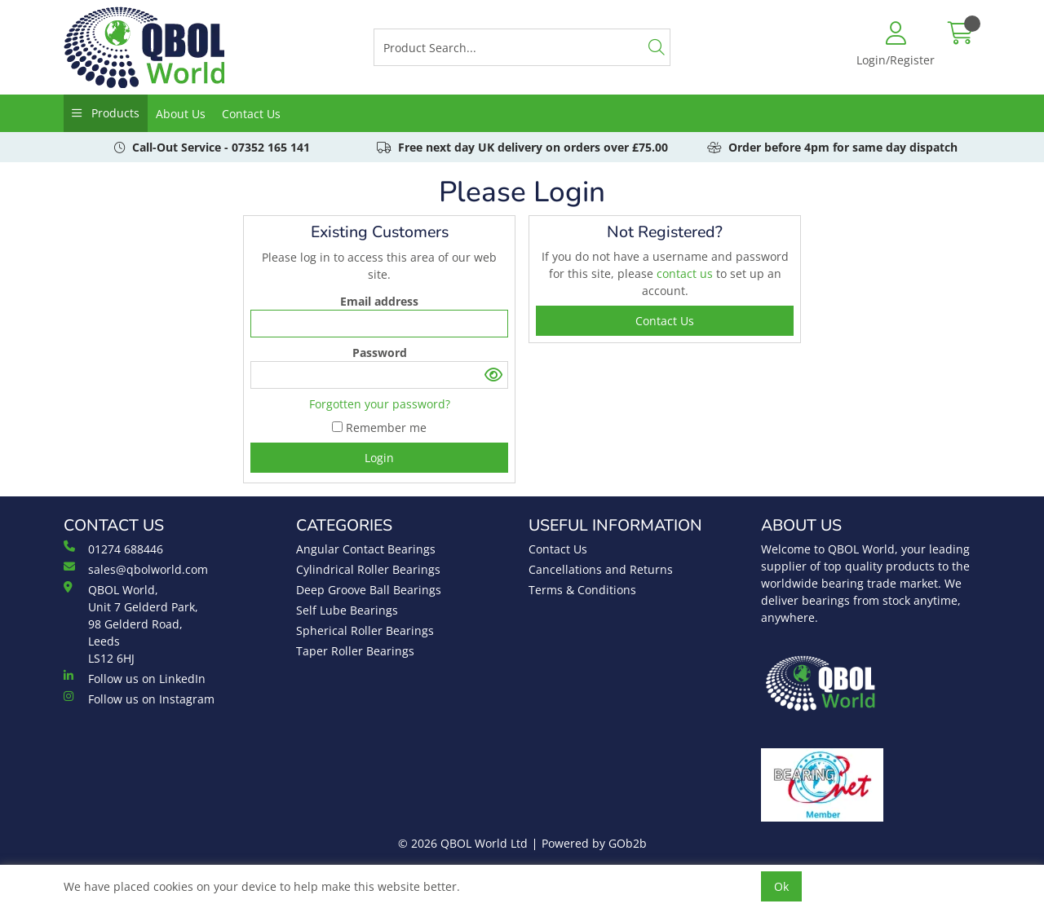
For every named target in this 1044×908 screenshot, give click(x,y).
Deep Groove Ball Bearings (368, 589)
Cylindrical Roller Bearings (368, 569)
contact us (686, 273)
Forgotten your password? (379, 404)
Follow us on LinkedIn (135, 678)
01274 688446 (113, 548)
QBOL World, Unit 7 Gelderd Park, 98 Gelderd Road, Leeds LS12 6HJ (131, 623)
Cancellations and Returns (601, 569)
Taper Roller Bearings (355, 651)
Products (113, 113)
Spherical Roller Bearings (365, 630)
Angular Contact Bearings (366, 549)
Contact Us (251, 113)
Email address (379, 301)
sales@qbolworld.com (136, 569)
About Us (181, 113)
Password (379, 352)
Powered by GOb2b (594, 843)
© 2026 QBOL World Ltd (463, 843)
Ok (781, 886)
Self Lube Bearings (347, 610)
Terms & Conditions (582, 589)
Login (379, 457)
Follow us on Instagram (139, 698)
